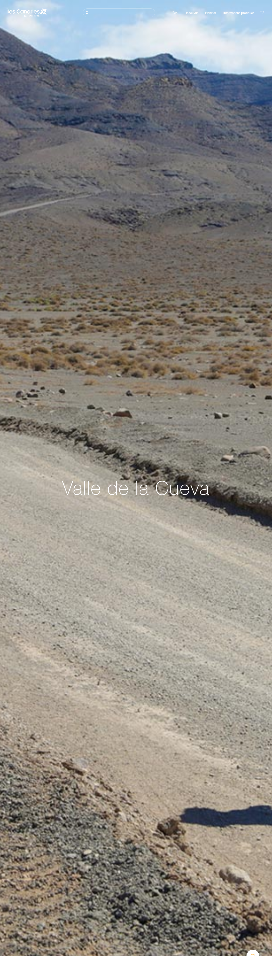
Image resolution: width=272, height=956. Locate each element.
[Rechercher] (119, 12)
